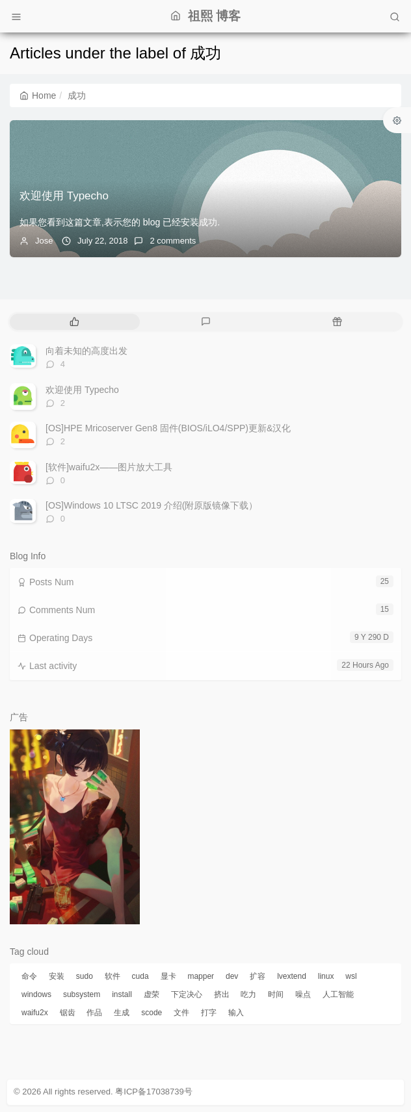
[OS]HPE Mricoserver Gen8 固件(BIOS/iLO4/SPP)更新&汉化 (168, 428)
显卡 (168, 976)
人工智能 (338, 994)
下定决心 (186, 994)
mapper (200, 976)
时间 (276, 994)
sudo (84, 976)
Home (38, 95)
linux (326, 976)
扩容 (257, 976)
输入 (236, 1012)
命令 (29, 976)
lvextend (291, 976)
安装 (56, 976)
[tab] (74, 321)
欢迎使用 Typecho (64, 196)
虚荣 (151, 994)
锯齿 (67, 1012)
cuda (140, 976)
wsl (350, 976)
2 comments (173, 241)
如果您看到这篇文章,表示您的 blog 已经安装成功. (120, 222)
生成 (121, 1012)
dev (232, 976)
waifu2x (34, 1012)
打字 (209, 1012)
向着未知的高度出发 (86, 351)
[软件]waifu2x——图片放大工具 (109, 467)
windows (36, 994)
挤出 (222, 994)
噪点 (303, 994)
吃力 (248, 994)
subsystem (81, 994)
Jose (44, 241)
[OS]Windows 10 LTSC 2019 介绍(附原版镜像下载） (152, 505)
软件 (112, 976)
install (122, 994)
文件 (181, 1012)
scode (151, 1012)
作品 (94, 1012)
